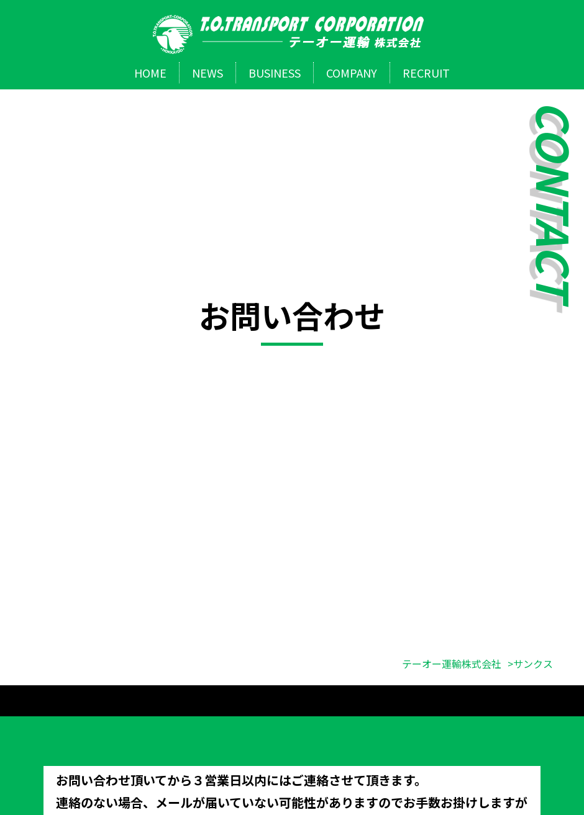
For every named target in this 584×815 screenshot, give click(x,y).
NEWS (207, 73)
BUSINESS (275, 73)
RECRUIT (426, 73)
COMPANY (351, 73)
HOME (150, 73)
